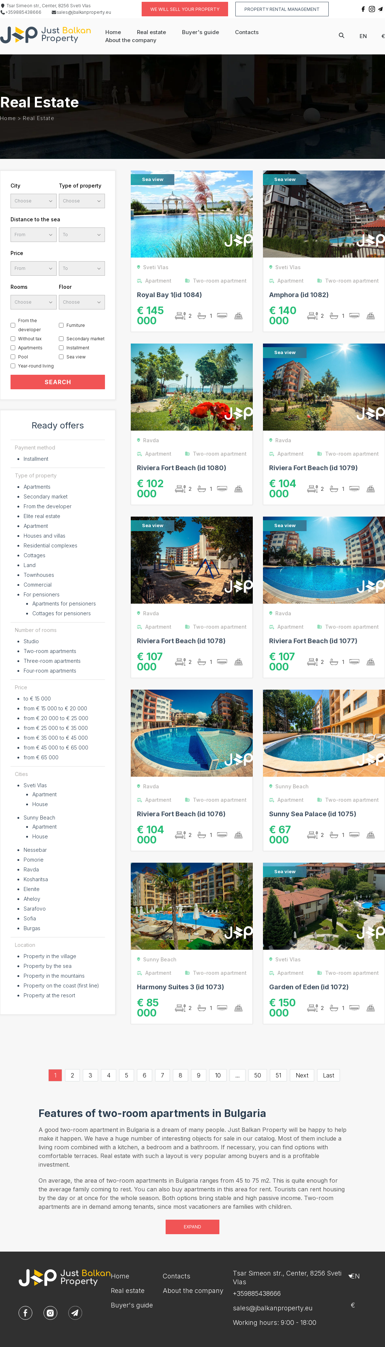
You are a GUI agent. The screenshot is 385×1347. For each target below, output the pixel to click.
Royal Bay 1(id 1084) (169, 295)
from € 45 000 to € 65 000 (56, 747)
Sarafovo (35, 908)
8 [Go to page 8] (180, 1075)
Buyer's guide (200, 32)
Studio (31, 641)
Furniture (75, 325)
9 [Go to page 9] (198, 1075)
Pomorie (34, 860)
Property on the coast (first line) (61, 985)
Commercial (38, 585)
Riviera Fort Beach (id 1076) (181, 814)
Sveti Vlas (35, 785)
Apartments (30, 347)
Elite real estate (42, 516)
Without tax (29, 338)
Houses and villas (44, 536)
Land (30, 565)
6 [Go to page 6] (144, 1075)
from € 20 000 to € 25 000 (56, 718)
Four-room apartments (50, 671)
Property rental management (282, 9)
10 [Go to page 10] (218, 1075)
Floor (65, 287)
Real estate (151, 32)
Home (113, 32)
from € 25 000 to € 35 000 (56, 728)
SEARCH (58, 382)
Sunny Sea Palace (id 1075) (312, 814)
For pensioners (42, 594)
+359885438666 (20, 12)
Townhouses (39, 575)
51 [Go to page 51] (278, 1075)
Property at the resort (49, 995)
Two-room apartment (217, 281)
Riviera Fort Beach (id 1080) (181, 468)
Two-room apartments (50, 651)
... (237, 1075)
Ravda (31, 869)
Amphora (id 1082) (299, 295)
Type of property (80, 185)
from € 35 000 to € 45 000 (56, 738)
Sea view (76, 357)
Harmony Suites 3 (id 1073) (180, 987)
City (15, 185)
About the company (131, 40)
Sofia (30, 918)
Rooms (19, 287)
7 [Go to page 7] (162, 1075)
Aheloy (32, 899)
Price (17, 253)
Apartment (36, 526)
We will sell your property (184, 9)
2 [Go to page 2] (72, 1075)
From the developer (29, 325)
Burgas (32, 928)
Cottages (34, 555)
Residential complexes (50, 545)
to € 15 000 (37, 698)
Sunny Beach (39, 817)
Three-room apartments (52, 661)
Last (328, 1075)
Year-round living (36, 366)
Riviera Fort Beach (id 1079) (313, 468)
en (363, 36)
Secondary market (85, 338)
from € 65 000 (41, 757)
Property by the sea (48, 966)
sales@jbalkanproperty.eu (81, 12)
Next (302, 1075)
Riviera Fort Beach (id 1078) (181, 641)
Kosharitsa (36, 879)
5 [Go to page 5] (126, 1075)
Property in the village (50, 956)
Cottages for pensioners (61, 613)
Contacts (247, 32)
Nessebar (35, 850)
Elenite (32, 889)
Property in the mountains (54, 976)
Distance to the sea (35, 219)
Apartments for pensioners (64, 603)
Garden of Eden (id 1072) (309, 987)
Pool (23, 357)
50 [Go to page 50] (257, 1075)
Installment (77, 347)
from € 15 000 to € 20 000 (55, 708)
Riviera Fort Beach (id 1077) (313, 641)
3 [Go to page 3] (90, 1075)
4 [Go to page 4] (108, 1075)
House (40, 804)
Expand (192, 1226)
